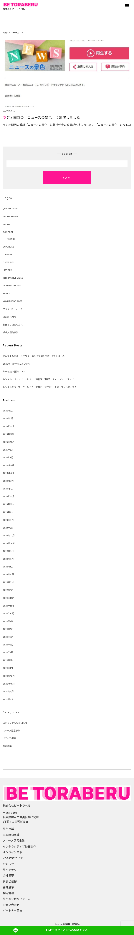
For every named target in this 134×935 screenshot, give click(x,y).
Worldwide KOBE (12, 301)
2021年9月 (8, 621)
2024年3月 (8, 481)
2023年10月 (8, 504)
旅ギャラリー (11, 870)
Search (67, 178)
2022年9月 (8, 551)
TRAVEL (7, 293)
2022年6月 (8, 559)
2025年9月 (8, 450)
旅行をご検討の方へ (13, 325)
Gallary (7, 255)
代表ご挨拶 (10, 882)
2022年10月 (9, 543)
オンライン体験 (12, 852)
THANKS (10, 239)
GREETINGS (8, 262)
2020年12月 (9, 676)
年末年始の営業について (15, 372)
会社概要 (8, 876)
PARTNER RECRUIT (12, 286)
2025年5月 (8, 458)
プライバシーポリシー (14, 309)
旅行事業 (7, 746)
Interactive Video (13, 278)
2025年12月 (8, 427)
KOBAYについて (13, 858)
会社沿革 (8, 887)
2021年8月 (8, 629)
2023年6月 (8, 512)
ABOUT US (8, 224)
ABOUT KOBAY (10, 216)
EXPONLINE (8, 247)
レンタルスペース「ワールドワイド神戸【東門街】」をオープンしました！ (40, 387)
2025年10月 (8, 442)
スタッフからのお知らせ (15, 723)
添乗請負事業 (11, 835)
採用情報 (8, 893)
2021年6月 (8, 645)
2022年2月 (8, 582)
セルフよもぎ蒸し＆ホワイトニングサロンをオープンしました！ (35, 356)
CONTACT (8, 232)
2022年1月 (8, 590)
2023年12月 (8, 497)
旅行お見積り (9, 317)
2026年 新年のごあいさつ (16, 364)
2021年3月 (8, 660)
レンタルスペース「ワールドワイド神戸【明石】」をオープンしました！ (39, 379)
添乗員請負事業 (10, 333)
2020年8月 (8, 692)
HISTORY (7, 270)
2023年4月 (8, 520)
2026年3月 (8, 411)
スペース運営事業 (11, 731)
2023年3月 (8, 528)
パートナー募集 (12, 911)
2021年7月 (8, 637)
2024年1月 (8, 489)
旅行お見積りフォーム (17, 899)
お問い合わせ (11, 905)
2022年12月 (9, 536)
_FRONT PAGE (10, 209)
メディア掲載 (9, 738)
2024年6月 (8, 473)
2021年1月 (8, 668)
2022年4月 (8, 575)
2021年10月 (8, 614)
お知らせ (8, 864)
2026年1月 (8, 419)
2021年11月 (8, 606)
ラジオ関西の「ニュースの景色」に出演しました (41, 118)
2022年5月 (8, 567)
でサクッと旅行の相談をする (67, 930)
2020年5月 (8, 699)
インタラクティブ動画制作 (19, 847)
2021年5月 (8, 653)
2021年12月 (8, 598)
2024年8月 (8, 465)
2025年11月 (8, 434)
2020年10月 (9, 684)
